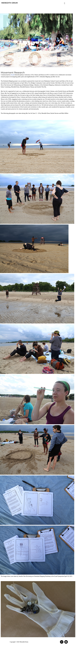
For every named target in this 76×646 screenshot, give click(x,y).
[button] (65, 3)
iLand (12, 75)
